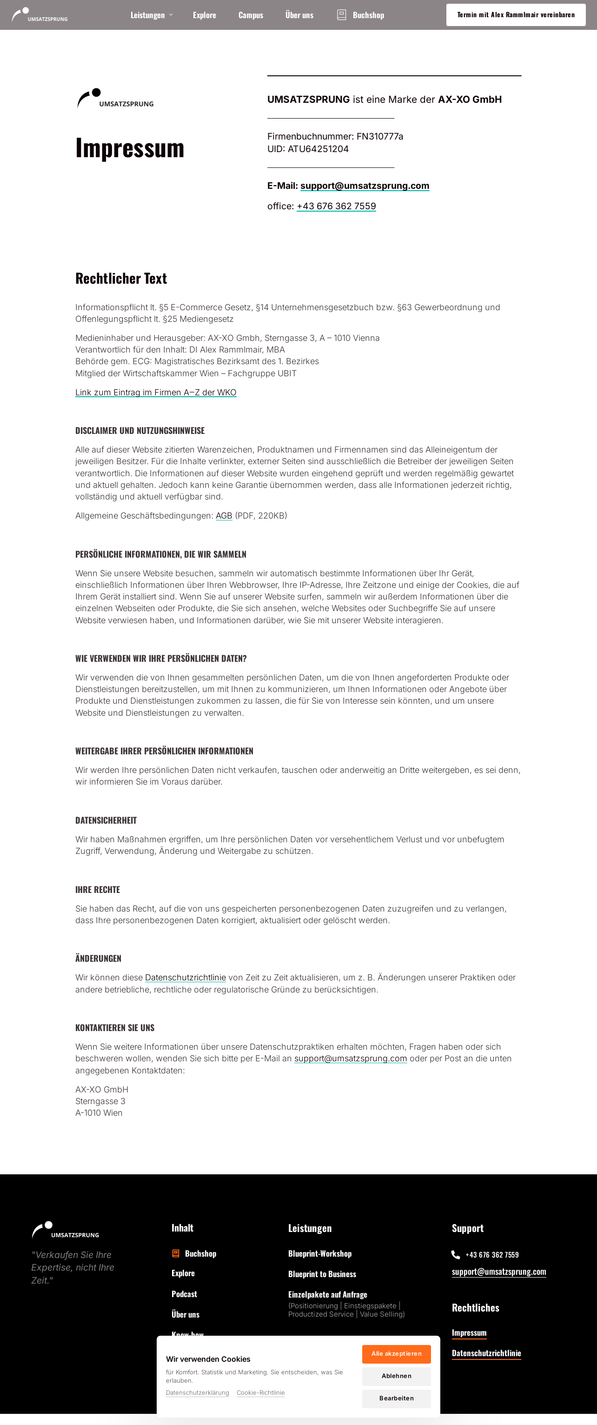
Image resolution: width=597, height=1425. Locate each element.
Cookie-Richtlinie (261, 1392)
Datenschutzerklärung (197, 1392)
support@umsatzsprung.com (499, 1271)
